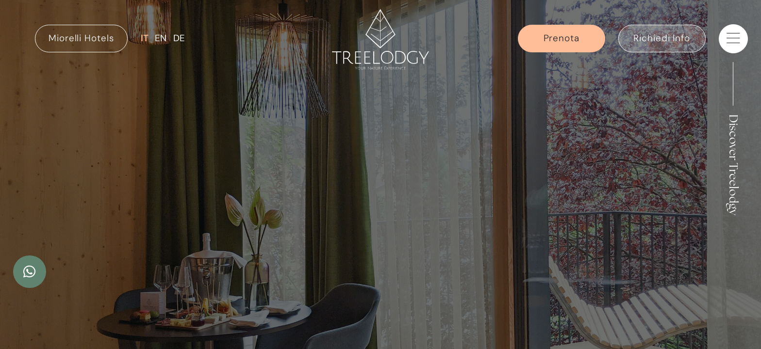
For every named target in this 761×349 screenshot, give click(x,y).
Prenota (561, 38)
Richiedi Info (661, 38)
